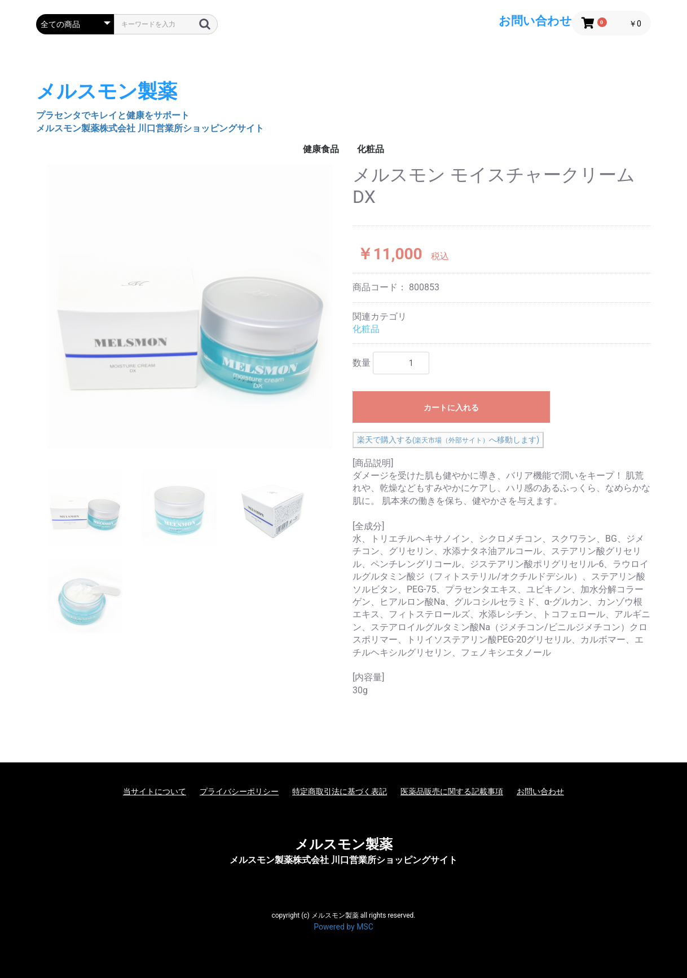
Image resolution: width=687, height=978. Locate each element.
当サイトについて (154, 791)
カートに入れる (451, 407)
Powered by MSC (343, 926)
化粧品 (370, 149)
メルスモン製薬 (344, 844)
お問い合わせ (540, 791)
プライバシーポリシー (239, 791)
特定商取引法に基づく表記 (339, 791)
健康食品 (321, 149)
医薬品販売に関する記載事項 (451, 791)
